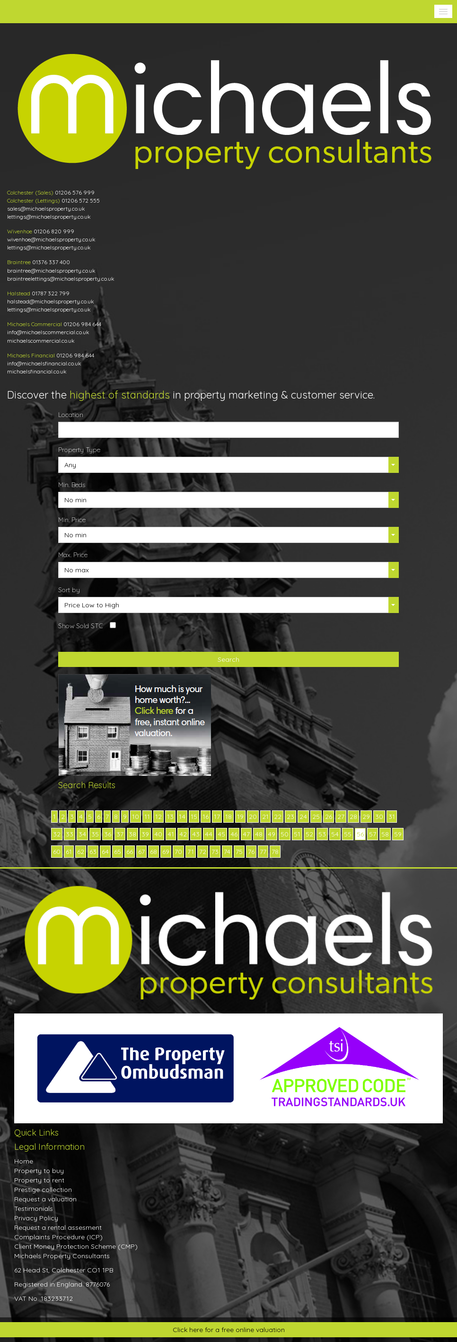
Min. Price (72, 519)
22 (277, 816)
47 (246, 834)
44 (208, 834)
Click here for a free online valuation (229, 1329)
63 (93, 851)
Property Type (79, 449)
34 (82, 834)
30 (379, 816)
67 (141, 851)
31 (391, 816)
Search (228, 659)
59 (398, 834)
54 (335, 834)
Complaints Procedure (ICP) (58, 1237)
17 (217, 816)
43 (196, 834)
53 (322, 834)
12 (158, 816)
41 (170, 834)
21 (265, 816)
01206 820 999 (54, 231)
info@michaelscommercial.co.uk (48, 332)
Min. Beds (71, 484)
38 (132, 834)
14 (182, 816)
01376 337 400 (51, 262)
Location (70, 414)
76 (251, 851)
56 (360, 834)
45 (221, 834)
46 (233, 834)
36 (107, 834)
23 (290, 816)
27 (340, 816)
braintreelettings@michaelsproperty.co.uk (60, 278)
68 (153, 851)
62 (80, 851)
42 (183, 834)
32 (57, 834)
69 (165, 851)
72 (202, 851)
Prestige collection (43, 1189)
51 (297, 834)
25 (316, 816)
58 (385, 834)
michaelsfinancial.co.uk (37, 371)
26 (328, 816)
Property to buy (39, 1170)
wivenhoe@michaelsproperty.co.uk (51, 239)
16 (205, 816)
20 (253, 816)
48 (259, 834)
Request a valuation (45, 1199)
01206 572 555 (81, 200)
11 (147, 816)
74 (227, 851)
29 (366, 816)
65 (117, 851)
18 (228, 816)
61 (69, 851)
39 (145, 834)
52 (309, 834)
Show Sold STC (80, 626)
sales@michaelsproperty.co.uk (46, 208)
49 (271, 834)
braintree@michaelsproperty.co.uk (51, 270)
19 (240, 816)
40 (158, 834)
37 (119, 834)
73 (215, 851)
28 (353, 816)
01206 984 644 (82, 324)
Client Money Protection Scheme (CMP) (76, 1246)
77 (263, 851)
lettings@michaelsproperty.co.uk (49, 216)
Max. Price (73, 555)
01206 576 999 (75, 192)
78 (275, 851)
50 (285, 834)
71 (190, 851)
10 (135, 816)
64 (105, 851)
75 (239, 851)
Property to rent (39, 1180)
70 (178, 851)
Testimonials (33, 1208)
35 (95, 834)
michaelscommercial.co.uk (41, 340)
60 (57, 851)
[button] (443, 11)
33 (69, 834)
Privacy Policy (36, 1218)
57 (372, 834)
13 (170, 816)
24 (303, 816)
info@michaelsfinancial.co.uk (44, 363)
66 (129, 851)
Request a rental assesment (58, 1227)
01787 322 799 (51, 293)
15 (194, 816)
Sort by (69, 590)
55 (348, 834)
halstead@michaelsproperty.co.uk (50, 301)
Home (23, 1161)
